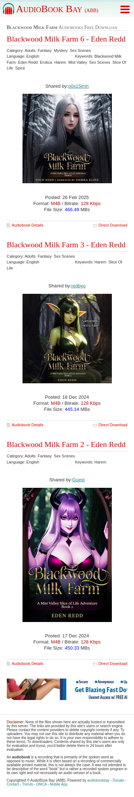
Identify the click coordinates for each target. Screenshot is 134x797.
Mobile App (58, 784)
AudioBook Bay (57, 8)
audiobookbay (98, 780)
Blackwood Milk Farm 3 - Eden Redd (66, 244)
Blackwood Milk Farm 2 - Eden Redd (66, 444)
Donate (118, 780)
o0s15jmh (78, 86)
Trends (27, 784)
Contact (13, 784)
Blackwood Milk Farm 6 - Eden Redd (66, 38)
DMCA (41, 784)
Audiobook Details (28, 225)
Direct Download (113, 225)
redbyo (78, 285)
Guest (78, 479)
